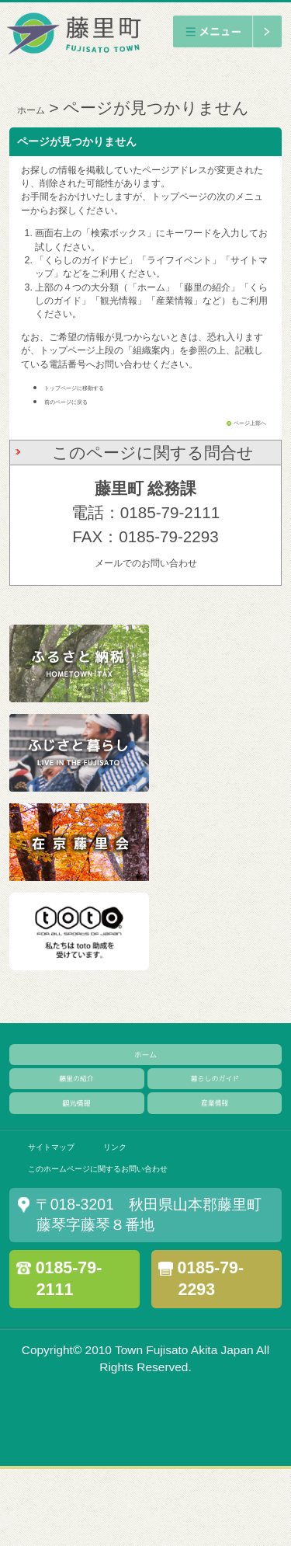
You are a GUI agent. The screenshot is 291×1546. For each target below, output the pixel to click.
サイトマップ (70, 1202)
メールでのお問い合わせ (145, 562)
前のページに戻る (81, 400)
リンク (161, 1202)
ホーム (42, 108)
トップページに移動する (95, 386)
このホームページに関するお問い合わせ (153, 1238)
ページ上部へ (238, 422)
